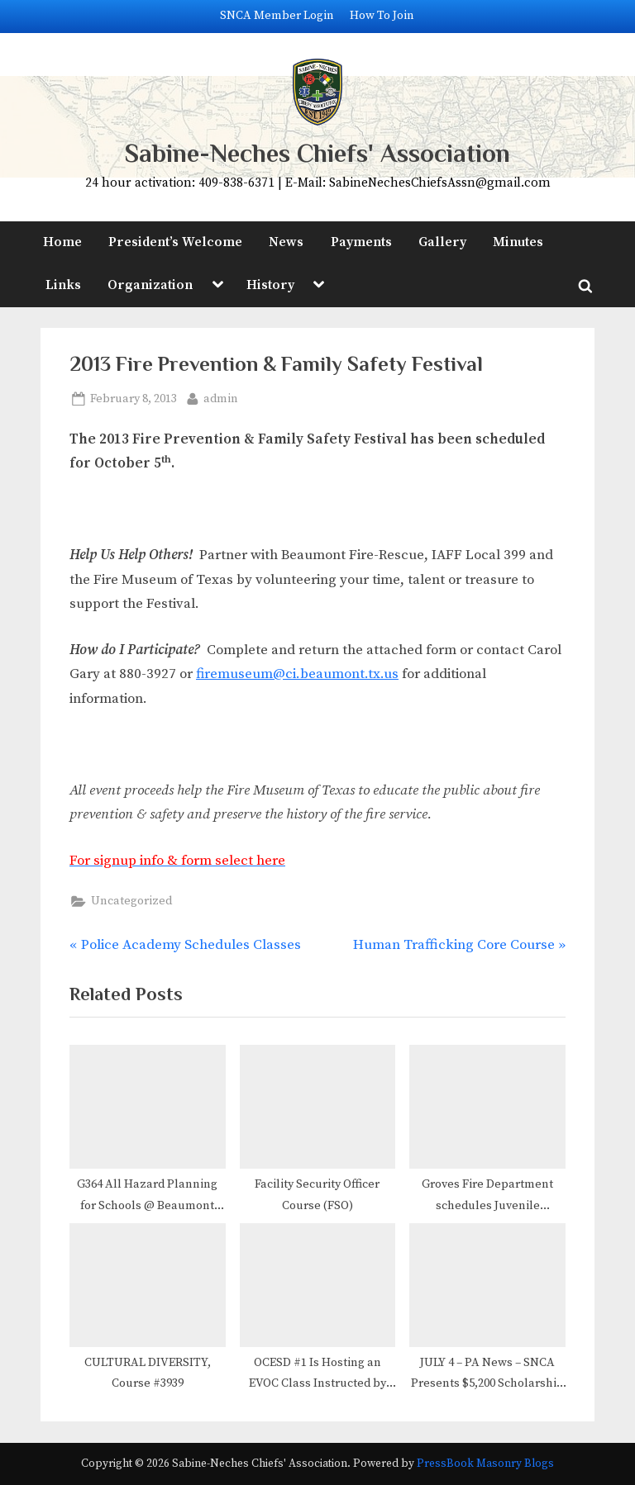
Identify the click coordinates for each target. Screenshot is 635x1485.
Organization (150, 285)
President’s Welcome (175, 242)
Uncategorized (131, 901)
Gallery (442, 242)
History (270, 285)
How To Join (382, 15)
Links (63, 285)
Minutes (518, 242)
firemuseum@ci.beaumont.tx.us (297, 674)
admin (220, 397)
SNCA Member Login (277, 15)
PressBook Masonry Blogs (485, 1464)
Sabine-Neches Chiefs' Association (317, 153)
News (286, 242)
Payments (361, 242)
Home (62, 242)
